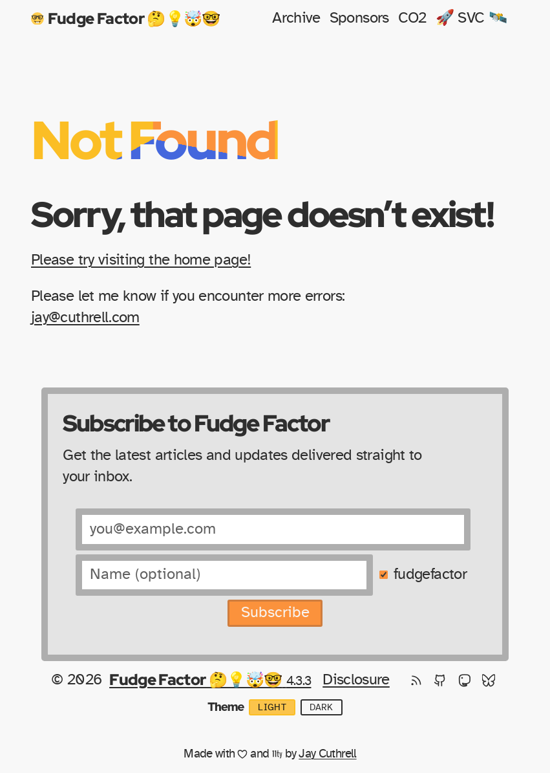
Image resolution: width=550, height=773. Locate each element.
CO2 (412, 18)
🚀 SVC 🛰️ (471, 18)
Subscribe (275, 612)
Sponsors (359, 18)
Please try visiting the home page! (141, 260)
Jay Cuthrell (327, 754)
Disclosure (356, 680)
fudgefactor (430, 574)
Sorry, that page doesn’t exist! (262, 213)
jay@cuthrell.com (85, 317)
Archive (296, 18)
